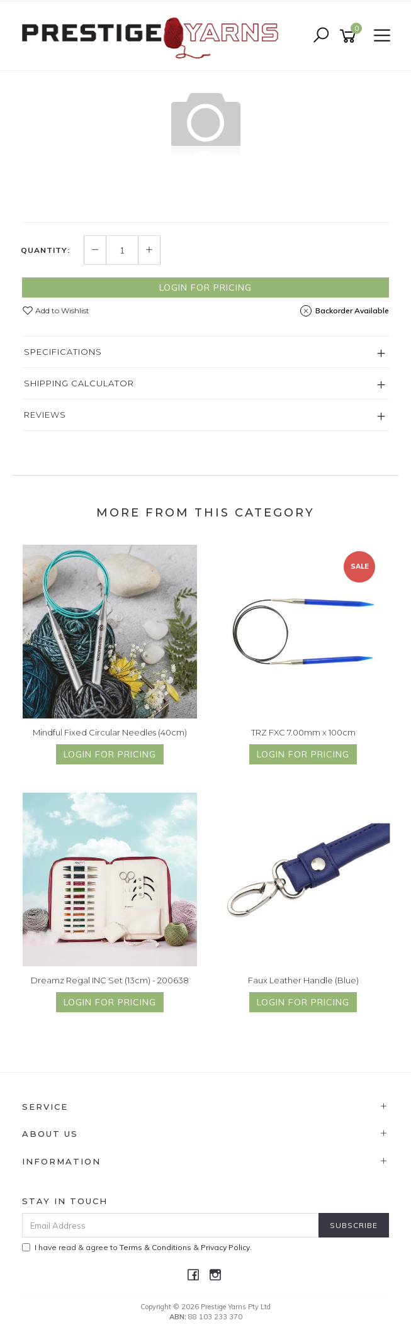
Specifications (63, 352)
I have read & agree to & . (137, 1247)
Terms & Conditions (155, 1247)
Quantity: (45, 250)
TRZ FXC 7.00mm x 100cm (303, 732)
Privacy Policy (225, 1247)
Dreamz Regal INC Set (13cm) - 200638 (110, 980)
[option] (205, 121)
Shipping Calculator (79, 383)
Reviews (45, 415)
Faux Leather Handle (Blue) (303, 980)
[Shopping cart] (350, 36)
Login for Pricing (205, 287)
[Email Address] (170, 1225)
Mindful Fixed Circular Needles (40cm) (110, 732)
